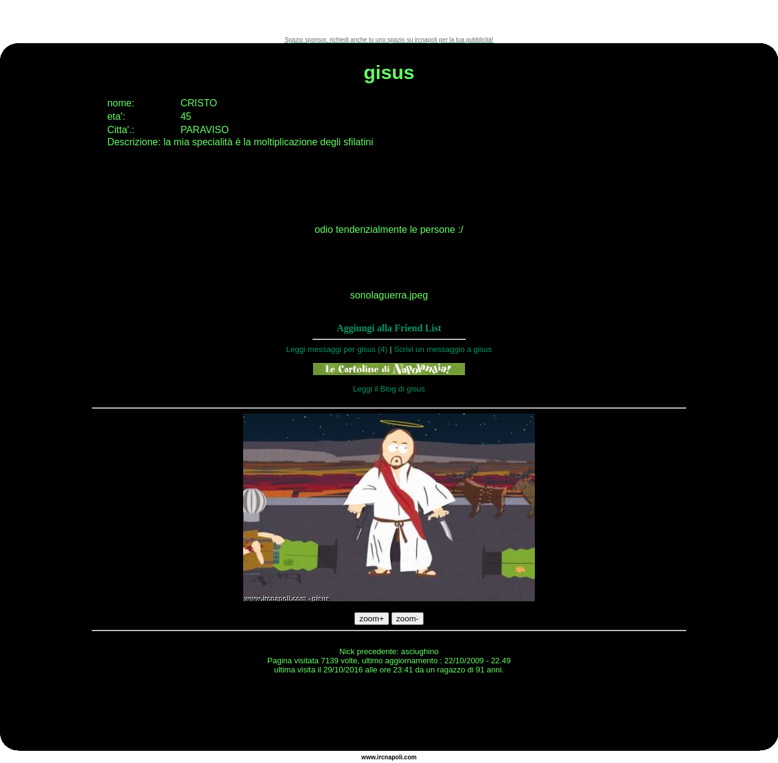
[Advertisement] (389, 18)
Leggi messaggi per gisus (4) (337, 349)
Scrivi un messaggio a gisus (443, 349)
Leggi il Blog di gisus (389, 388)
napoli (393, 757)
